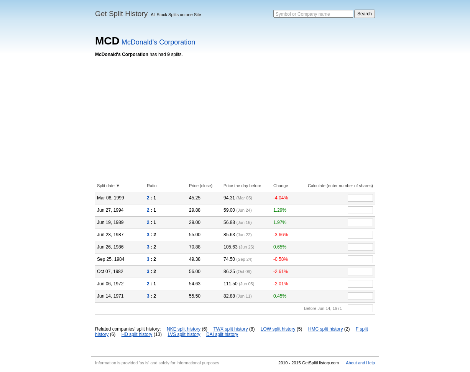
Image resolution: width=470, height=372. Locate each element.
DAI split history (222, 334)
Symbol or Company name (303, 14)
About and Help (360, 362)
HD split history (137, 334)
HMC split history (325, 329)
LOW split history (278, 329)
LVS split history (184, 334)
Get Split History (121, 14)
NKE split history (183, 329)
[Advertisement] (235, 114)
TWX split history (230, 329)
